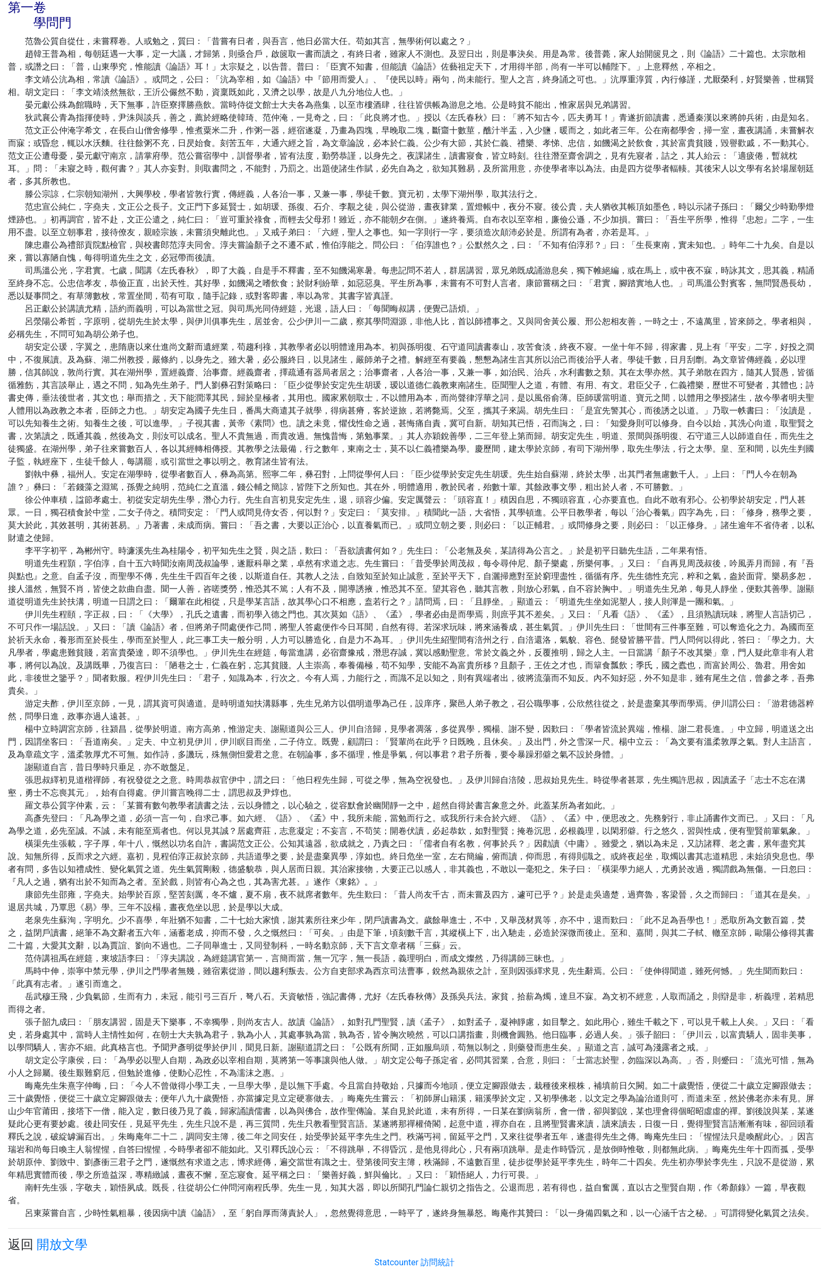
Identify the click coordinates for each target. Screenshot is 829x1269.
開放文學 (62, 1244)
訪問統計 (438, 1262)
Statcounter (396, 1262)
